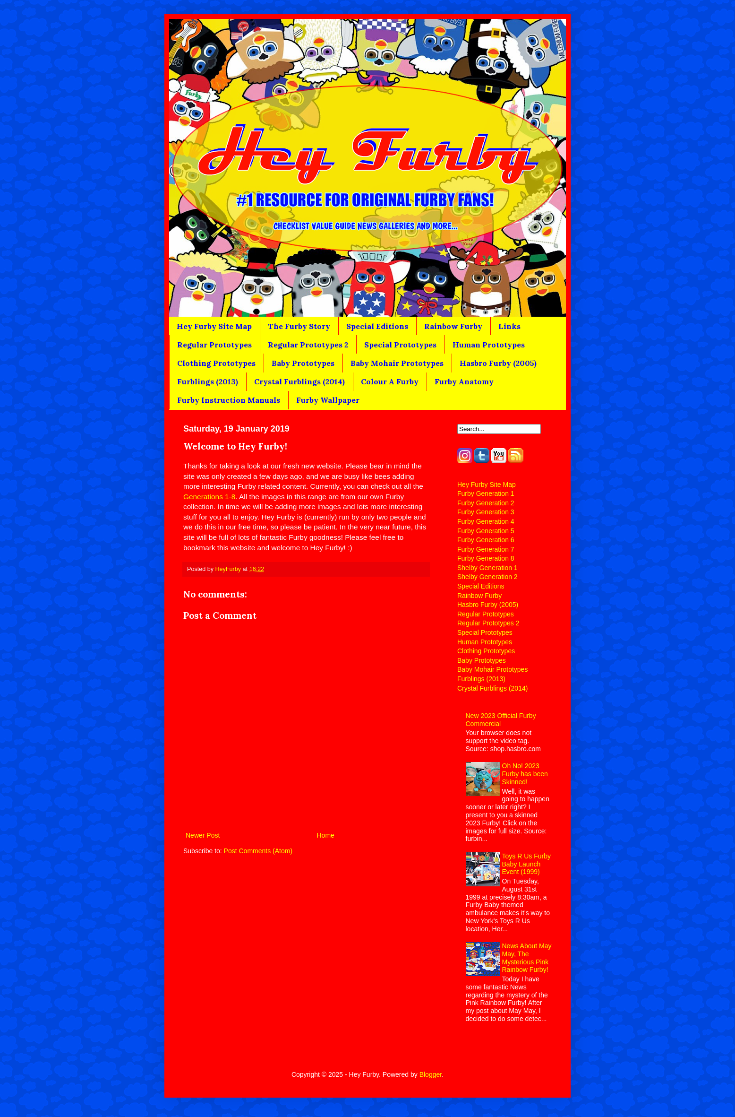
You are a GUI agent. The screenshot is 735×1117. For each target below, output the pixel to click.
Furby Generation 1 (485, 493)
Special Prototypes (400, 344)
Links (509, 326)
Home (325, 835)
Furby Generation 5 (485, 531)
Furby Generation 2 (485, 503)
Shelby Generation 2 (487, 576)
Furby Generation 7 (485, 549)
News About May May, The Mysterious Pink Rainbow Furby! (527, 957)
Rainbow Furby (453, 326)
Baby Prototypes (303, 363)
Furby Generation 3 (485, 512)
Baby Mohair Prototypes (397, 363)
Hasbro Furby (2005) (498, 363)
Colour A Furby (390, 381)
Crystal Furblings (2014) (299, 381)
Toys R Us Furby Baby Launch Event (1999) (526, 864)
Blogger (430, 1074)
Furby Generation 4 (485, 521)
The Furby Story (299, 326)
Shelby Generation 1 (487, 567)
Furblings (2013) (207, 381)
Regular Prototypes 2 (308, 344)
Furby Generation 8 (485, 558)
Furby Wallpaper (327, 400)
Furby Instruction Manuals (228, 400)
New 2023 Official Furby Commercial (501, 719)
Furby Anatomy (464, 381)
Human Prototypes (489, 344)
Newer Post (203, 835)
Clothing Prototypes (216, 363)
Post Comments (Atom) (258, 851)
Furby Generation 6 (485, 540)
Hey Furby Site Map (214, 326)
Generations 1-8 (209, 497)
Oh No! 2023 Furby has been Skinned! (525, 774)
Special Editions (377, 326)
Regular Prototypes (214, 344)
